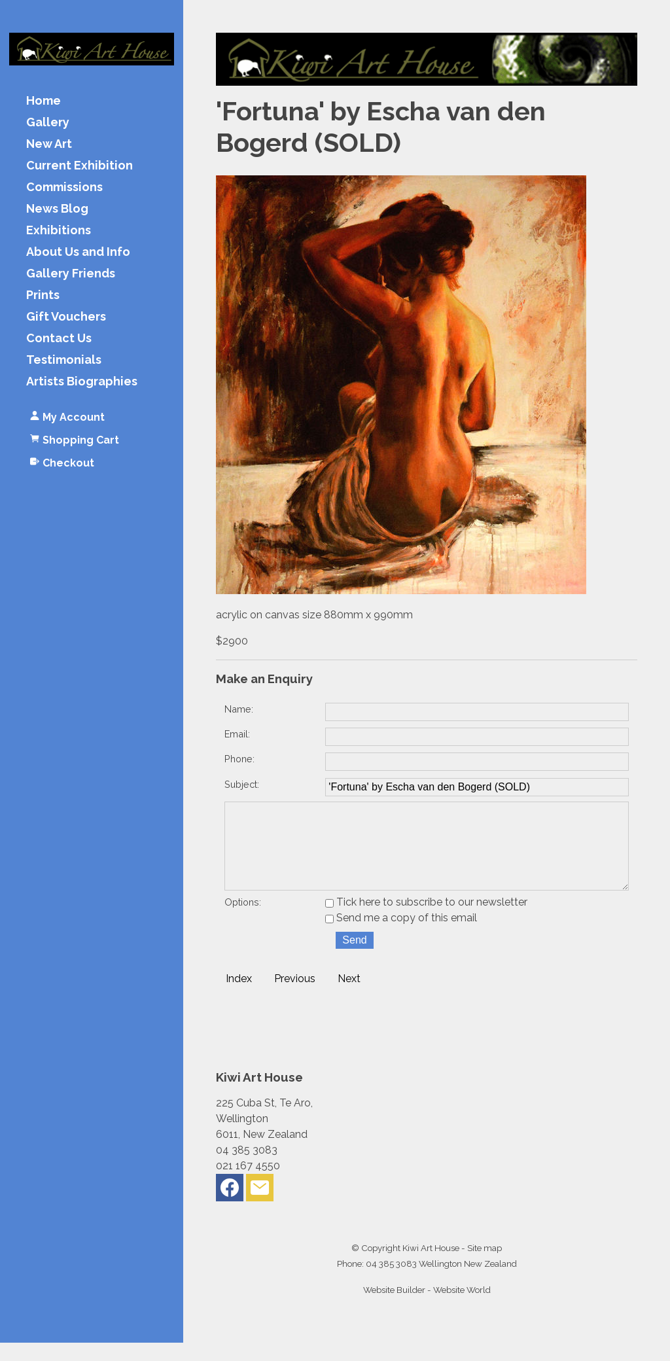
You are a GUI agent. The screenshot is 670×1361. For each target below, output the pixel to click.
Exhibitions (58, 230)
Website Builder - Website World (427, 1308)
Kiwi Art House (430, 1266)
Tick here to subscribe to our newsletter (426, 920)
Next (349, 997)
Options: (242, 920)
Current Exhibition (79, 166)
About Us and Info (78, 252)
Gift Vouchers (66, 317)
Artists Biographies (81, 382)
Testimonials (63, 360)
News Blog (57, 209)
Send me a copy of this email (401, 936)
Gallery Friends (70, 274)
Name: (238, 709)
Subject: (241, 784)
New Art (49, 144)
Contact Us (59, 338)
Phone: (239, 758)
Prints (43, 295)
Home (43, 101)
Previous (294, 997)
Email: (237, 733)
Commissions (64, 187)
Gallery (47, 122)
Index (239, 997)
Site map (484, 1266)
